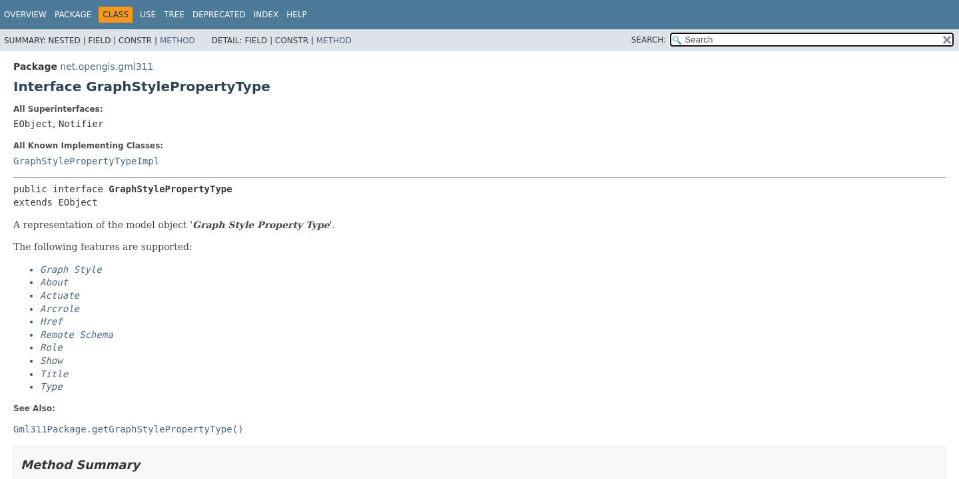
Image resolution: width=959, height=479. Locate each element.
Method (177, 40)
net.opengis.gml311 (106, 66)
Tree (174, 14)
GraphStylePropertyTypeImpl (86, 161)
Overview (25, 14)
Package (73, 14)
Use (148, 14)
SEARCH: (649, 40)
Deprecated (219, 14)
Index (266, 14)
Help (296, 14)
